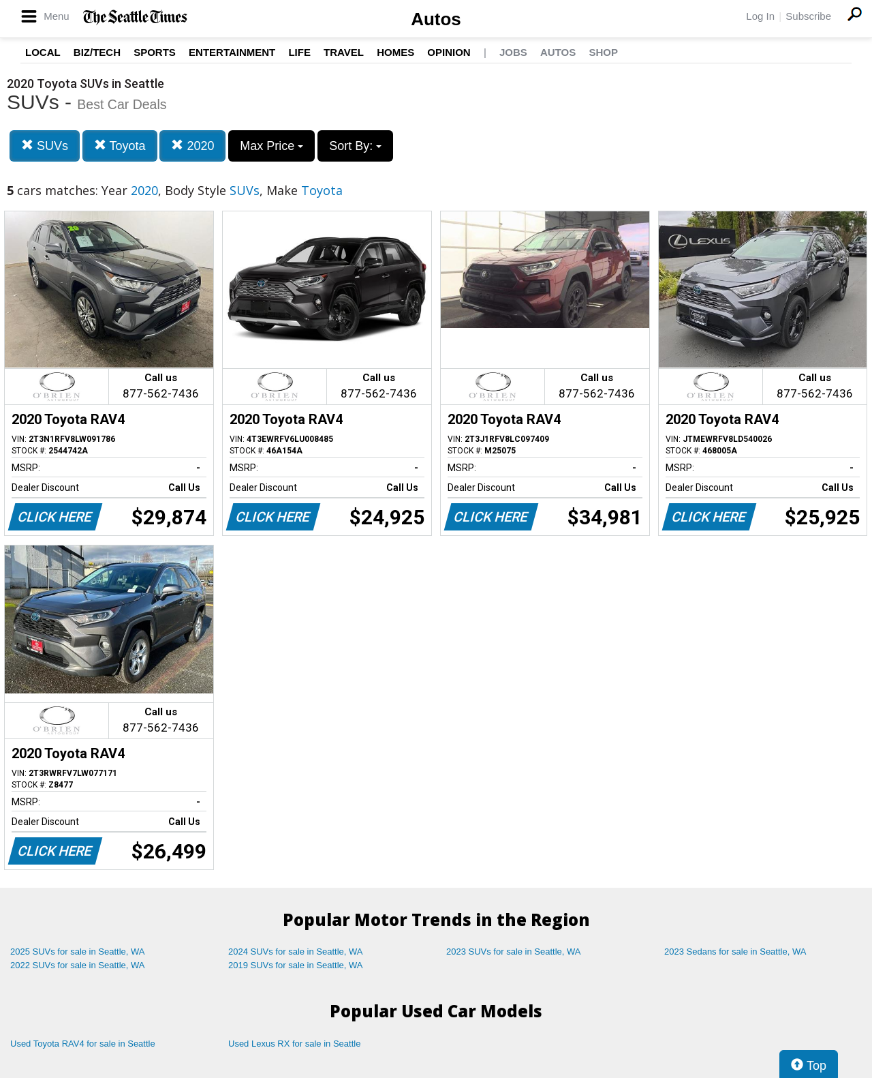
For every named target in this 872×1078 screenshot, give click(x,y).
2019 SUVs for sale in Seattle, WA (295, 965)
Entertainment (232, 52)
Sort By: (355, 146)
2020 (192, 145)
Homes (395, 52)
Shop (603, 52)
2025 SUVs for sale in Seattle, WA (77, 951)
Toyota (120, 145)
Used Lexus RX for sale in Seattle (294, 1043)
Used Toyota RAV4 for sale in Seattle (82, 1043)
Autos (436, 19)
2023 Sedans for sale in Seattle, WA (735, 951)
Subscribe (808, 16)
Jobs (513, 52)
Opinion (448, 52)
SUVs (44, 145)
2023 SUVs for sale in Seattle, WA (513, 951)
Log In (760, 16)
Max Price (271, 146)
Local (43, 52)
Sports (155, 52)
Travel (344, 52)
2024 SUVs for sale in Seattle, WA (295, 951)
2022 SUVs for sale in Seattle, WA (77, 965)
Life (299, 52)
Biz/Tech (97, 52)
